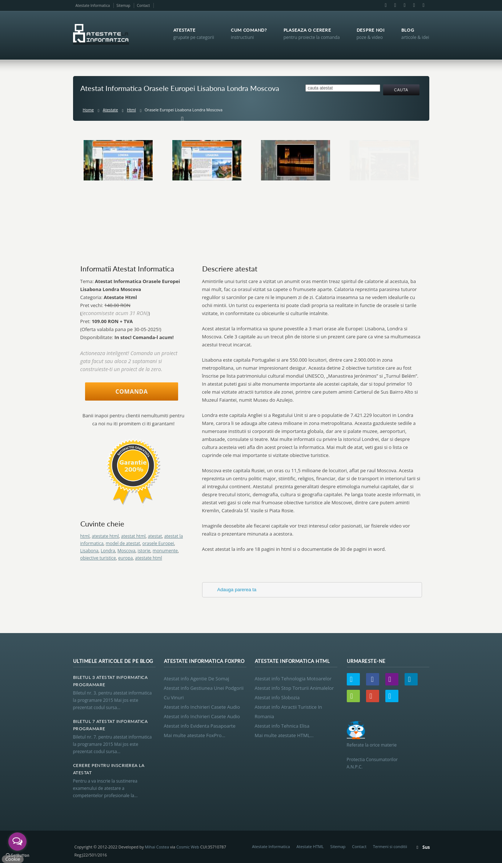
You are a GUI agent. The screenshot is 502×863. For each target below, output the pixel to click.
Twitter (353, 679)
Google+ (414, 5)
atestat (155, 536)
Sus (426, 847)
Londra (108, 551)
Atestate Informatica (93, 5)
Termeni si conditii (390, 846)
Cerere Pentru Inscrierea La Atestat (109, 769)
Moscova (126, 551)
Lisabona (89, 551)
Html (131, 109)
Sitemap (123, 5)
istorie (144, 551)
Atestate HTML (310, 846)
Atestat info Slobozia (277, 697)
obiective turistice (98, 558)
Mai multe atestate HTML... (284, 735)
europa (125, 558)
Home (88, 109)
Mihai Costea (157, 847)
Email (395, 5)
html (85, 536)
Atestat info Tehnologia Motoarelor (293, 678)
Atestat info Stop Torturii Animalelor (294, 688)
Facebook (385, 5)
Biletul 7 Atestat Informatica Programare (110, 725)
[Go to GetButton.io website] (17, 855)
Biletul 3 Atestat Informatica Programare (110, 681)
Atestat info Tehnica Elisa (282, 726)
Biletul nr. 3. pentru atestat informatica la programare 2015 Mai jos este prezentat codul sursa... (112, 700)
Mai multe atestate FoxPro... (194, 735)
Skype (391, 696)
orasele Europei (158, 543)
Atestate (110, 109)
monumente (165, 551)
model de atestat (123, 543)
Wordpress (353, 696)
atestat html (133, 536)
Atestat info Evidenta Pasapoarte (200, 726)
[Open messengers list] (17, 841)
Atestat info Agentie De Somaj (196, 678)
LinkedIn (404, 5)
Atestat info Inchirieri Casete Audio (202, 707)
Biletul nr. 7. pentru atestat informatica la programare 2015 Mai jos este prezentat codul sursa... (112, 744)
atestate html (105, 536)
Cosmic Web (187, 847)
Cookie (12, 859)
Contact (143, 5)
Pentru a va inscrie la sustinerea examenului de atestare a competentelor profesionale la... (105, 788)
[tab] (312, 589)
